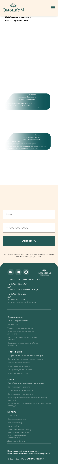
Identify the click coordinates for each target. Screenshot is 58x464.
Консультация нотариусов (20, 390)
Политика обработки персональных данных (28, 453)
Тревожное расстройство (20, 328)
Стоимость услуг (15, 317)
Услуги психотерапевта (18, 362)
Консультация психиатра (19, 366)
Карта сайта (13, 426)
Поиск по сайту (14, 422)
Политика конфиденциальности (23, 451)
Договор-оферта (16, 441)
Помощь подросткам (17, 373)
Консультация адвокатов (19, 387)
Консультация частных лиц (20, 394)
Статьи (10, 379)
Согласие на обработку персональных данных (19, 430)
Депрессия (13, 324)
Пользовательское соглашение (16, 436)
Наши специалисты (16, 419)
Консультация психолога (19, 370)
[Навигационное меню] (53, 7)
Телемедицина (14, 352)
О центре (12, 415)
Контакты (12, 412)
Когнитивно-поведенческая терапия (25, 359)
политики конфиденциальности (29, 257)
